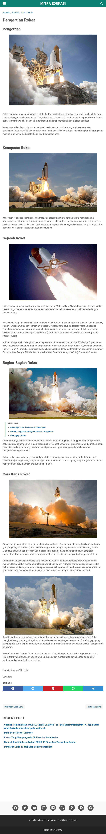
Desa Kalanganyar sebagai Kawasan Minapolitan (31, 431)
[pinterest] (53, 688)
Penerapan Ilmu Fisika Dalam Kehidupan (28, 427)
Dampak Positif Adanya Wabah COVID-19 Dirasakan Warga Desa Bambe (40, 742)
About (40, 820)
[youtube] (34, 808)
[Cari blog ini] (101, 3)
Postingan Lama (94, 707)
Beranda (32, 820)
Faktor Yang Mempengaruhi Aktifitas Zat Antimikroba (31, 737)
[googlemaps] (72, 808)
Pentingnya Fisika (18, 435)
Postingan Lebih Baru (13, 707)
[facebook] (13, 688)
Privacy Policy (51, 820)
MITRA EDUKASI (53, 4)
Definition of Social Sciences (18, 732)
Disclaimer (64, 820)
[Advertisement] (53, 773)
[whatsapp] (73, 688)
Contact (74, 820)
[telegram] (93, 688)
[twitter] (33, 688)
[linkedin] (53, 808)
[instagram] (44, 808)
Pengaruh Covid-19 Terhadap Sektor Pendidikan (28, 746)
